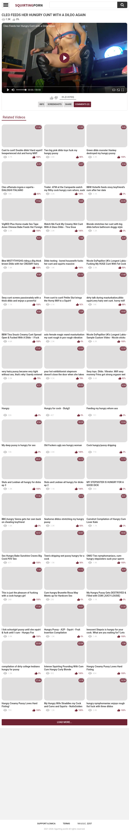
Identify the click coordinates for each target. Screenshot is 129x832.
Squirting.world (61, 829)
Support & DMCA (46, 823)
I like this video (51, 98)
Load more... (64, 722)
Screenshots (55, 104)
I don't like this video (56, 98)
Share (68, 104)
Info (41, 104)
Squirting (29, 5)
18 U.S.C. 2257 (84, 823)
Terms (66, 823)
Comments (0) (82, 104)
